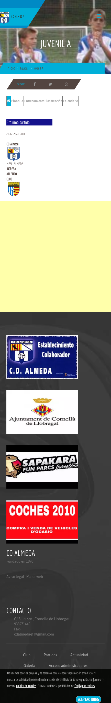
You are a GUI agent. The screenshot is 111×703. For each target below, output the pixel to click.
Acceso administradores (68, 666)
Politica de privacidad (18, 597)
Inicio (10, 68)
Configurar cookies (84, 686)
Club (26, 655)
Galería (29, 666)
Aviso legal (15, 577)
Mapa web (34, 577)
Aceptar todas (88, 699)
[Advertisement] (55, 256)
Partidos (50, 655)
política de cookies (26, 686)
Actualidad (79, 655)
